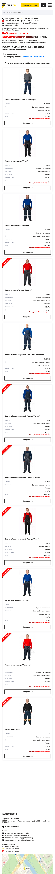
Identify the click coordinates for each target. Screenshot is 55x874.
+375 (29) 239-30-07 (12, 21)
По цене (27, 57)
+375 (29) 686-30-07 (31, 19)
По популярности (12, 57)
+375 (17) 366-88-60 (12, 19)
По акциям (39, 57)
